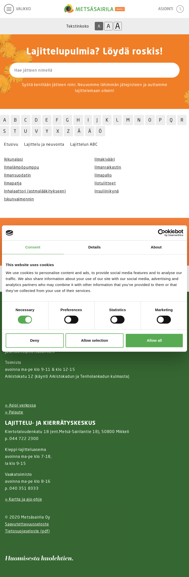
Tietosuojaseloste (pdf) (27, 531)
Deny (34, 340)
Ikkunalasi (13, 159)
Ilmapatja (13, 183)
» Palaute (14, 412)
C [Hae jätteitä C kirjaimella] (25, 120)
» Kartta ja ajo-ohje (23, 499)
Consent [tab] (32, 247)
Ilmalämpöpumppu (21, 167)
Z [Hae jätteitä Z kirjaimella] (68, 131)
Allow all (154, 340)
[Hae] (154, 70)
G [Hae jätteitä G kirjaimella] (67, 120)
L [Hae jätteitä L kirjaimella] (117, 120)
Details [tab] (94, 247)
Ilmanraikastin (107, 167)
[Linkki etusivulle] (94, 9)
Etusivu (11, 144)
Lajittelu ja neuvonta (44, 144)
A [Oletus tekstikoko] (99, 26)
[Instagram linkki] (7, 543)
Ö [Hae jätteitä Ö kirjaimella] (100, 131)
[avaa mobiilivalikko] (17, 9)
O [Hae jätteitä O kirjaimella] (150, 120)
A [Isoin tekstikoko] (117, 26)
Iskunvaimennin (19, 199)
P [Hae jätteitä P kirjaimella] (160, 120)
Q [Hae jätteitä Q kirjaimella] (171, 120)
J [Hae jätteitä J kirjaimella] (97, 120)
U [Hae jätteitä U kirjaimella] (25, 131)
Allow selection (94, 340)
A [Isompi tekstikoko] (108, 26)
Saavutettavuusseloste (27, 524)
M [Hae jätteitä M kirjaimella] (128, 120)
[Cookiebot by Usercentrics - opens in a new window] (161, 233)
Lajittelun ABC (84, 144)
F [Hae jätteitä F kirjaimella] (57, 120)
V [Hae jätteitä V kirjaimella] (36, 131)
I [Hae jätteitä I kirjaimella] (88, 120)
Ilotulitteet (105, 183)
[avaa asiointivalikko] (171, 9)
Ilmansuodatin (17, 175)
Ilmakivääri (104, 159)
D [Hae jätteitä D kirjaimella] (36, 120)
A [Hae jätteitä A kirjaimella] (4, 120)
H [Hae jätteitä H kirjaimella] (78, 120)
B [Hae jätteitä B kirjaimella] (15, 120)
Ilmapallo (103, 175)
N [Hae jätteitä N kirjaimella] (139, 120)
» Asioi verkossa (20, 405)
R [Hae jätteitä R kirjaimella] (182, 120)
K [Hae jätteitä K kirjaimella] (107, 120)
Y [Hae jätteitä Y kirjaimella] (47, 131)
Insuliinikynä (106, 191)
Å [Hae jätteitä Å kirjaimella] (79, 131)
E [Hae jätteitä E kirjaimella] (46, 120)
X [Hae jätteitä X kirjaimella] (58, 131)
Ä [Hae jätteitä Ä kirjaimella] (89, 131)
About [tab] (156, 247)
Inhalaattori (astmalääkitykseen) (35, 191)
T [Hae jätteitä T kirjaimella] (15, 131)
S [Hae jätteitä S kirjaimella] (4, 131)
